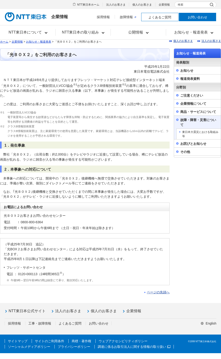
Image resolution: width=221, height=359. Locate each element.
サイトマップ (17, 341)
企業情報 (164, 4)
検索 (180, 4)
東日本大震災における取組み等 (200, 134)
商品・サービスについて (198, 112)
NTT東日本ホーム (88, 4)
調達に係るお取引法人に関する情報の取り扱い (134, 347)
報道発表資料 (190, 79)
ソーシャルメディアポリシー (29, 347)
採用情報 (103, 17)
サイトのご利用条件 (49, 341)
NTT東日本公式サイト (27, 311)
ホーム (4, 41)
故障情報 (128, 17)
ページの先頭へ (158, 292)
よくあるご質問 (159, 17)
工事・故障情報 (39, 323)
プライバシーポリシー (74, 347)
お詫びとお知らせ (193, 144)
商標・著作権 (81, 341)
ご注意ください (191, 95)
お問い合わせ (197, 17)
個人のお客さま (142, 4)
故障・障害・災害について (198, 122)
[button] (27, 32)
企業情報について (193, 103)
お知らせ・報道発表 (38, 41)
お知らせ (186, 70)
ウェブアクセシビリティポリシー (123, 341)
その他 (185, 152)
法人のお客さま (116, 4)
